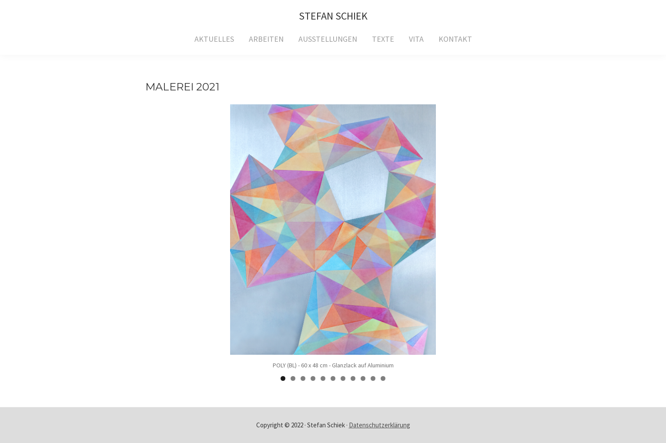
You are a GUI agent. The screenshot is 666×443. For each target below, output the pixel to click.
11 (383, 378)
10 (373, 378)
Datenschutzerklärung (379, 425)
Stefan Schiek (333, 16)
